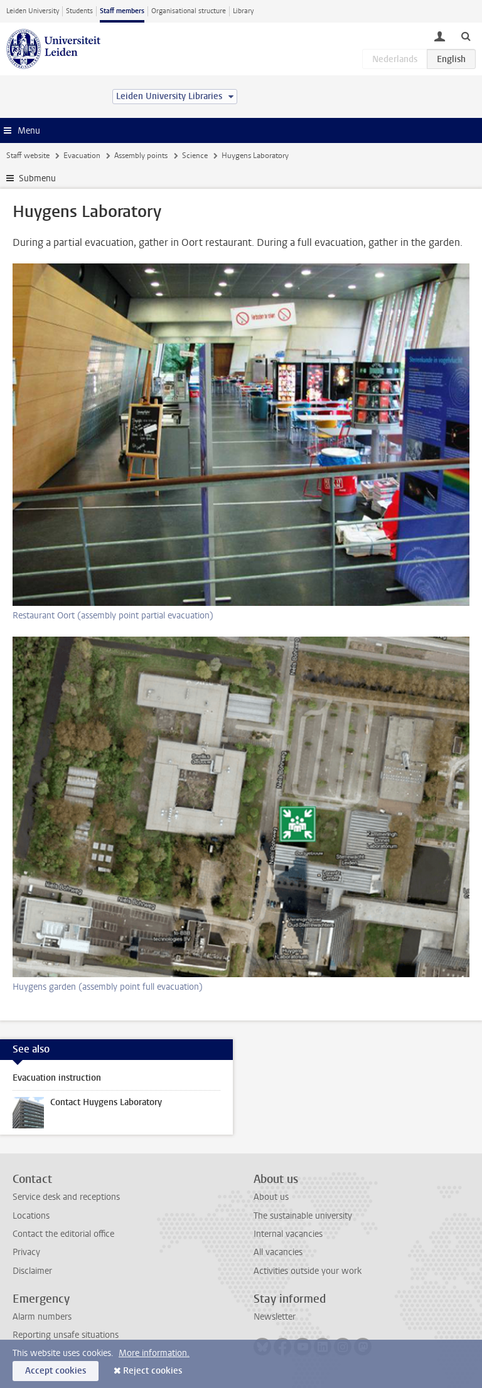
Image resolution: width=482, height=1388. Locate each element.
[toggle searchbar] (466, 36)
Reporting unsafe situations (66, 1335)
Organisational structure (188, 11)
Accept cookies (55, 1371)
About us (271, 1197)
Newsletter (275, 1317)
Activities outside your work (308, 1271)
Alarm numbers (42, 1317)
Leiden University (32, 11)
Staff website (28, 156)
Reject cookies (152, 1371)
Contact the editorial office (63, 1234)
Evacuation (81, 156)
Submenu (37, 178)
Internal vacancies (288, 1234)
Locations (31, 1216)
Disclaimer (32, 1271)
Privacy (26, 1252)
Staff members (122, 11)
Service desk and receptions (66, 1197)
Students (79, 11)
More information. (154, 1353)
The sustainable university (303, 1216)
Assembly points (141, 156)
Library (243, 11)
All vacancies (278, 1252)
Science (195, 156)
